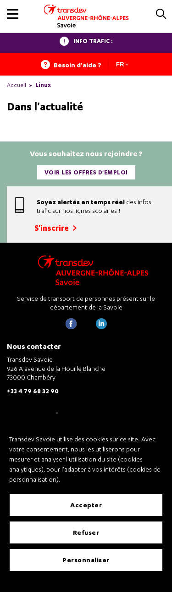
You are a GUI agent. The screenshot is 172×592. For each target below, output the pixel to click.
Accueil (16, 84)
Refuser (86, 532)
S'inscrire (55, 228)
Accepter (86, 505)
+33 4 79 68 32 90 (33, 391)
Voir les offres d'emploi (86, 172)
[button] (12, 14)
